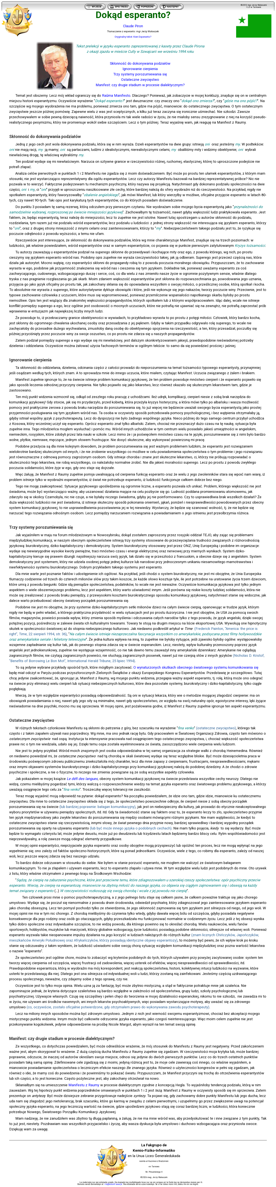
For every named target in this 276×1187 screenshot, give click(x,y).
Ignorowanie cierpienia (140, 69)
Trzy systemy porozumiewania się (140, 74)
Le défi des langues (82, 779)
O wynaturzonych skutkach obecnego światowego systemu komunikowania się (195, 667)
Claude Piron (133, 26)
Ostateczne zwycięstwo (140, 80)
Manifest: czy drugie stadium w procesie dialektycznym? (140, 85)
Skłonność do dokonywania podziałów (140, 63)
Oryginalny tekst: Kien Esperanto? (133, 36)
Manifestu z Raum (83, 1085)
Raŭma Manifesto (116, 95)
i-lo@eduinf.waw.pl (113, 1184)
